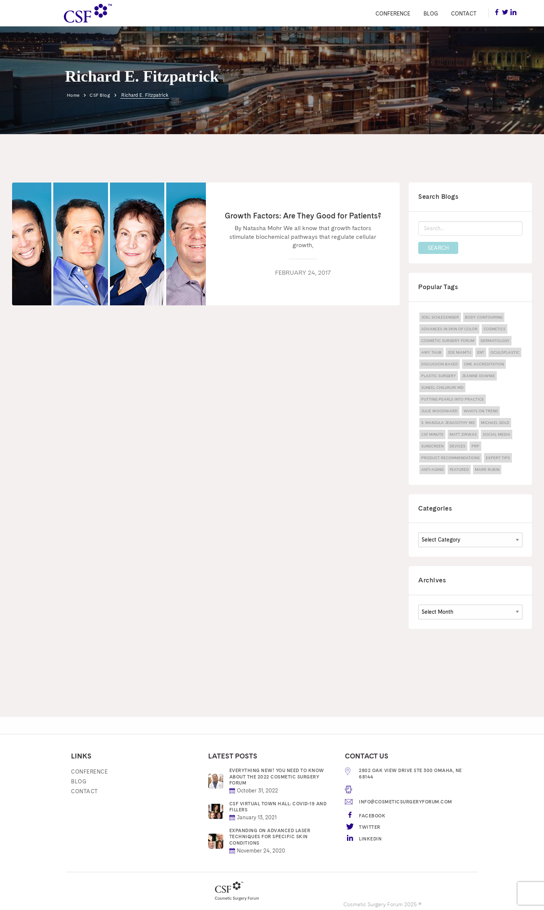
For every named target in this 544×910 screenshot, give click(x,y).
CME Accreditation (484, 364)
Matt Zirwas (463, 434)
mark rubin (487, 469)
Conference (393, 14)
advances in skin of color (449, 329)
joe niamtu (459, 352)
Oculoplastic (504, 352)
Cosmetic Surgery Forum (447, 340)
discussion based (439, 364)
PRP (475, 446)
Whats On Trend (481, 411)
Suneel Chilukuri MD (442, 387)
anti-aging (432, 469)
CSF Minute (432, 434)
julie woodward (439, 411)
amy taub (431, 352)
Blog (430, 14)
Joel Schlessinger (440, 317)
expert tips (498, 457)
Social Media (496, 434)
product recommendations (450, 457)
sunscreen (432, 446)
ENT (480, 352)
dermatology (495, 340)
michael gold (495, 422)
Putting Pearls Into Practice (452, 399)
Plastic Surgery (438, 375)
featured (459, 469)
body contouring (483, 317)
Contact (463, 14)
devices (457, 446)
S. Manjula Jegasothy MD (448, 422)
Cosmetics (494, 329)
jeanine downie (478, 375)
